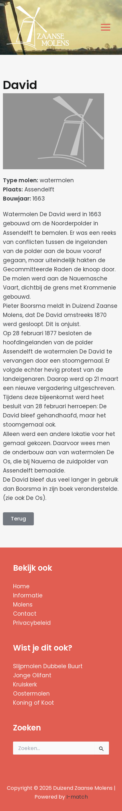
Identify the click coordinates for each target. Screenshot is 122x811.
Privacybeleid (32, 623)
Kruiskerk (25, 684)
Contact (24, 614)
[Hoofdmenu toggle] (106, 28)
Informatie (28, 595)
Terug (18, 518)
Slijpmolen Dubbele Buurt (48, 666)
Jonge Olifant (32, 675)
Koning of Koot (33, 703)
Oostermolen (31, 694)
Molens (23, 604)
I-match (77, 797)
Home (21, 586)
